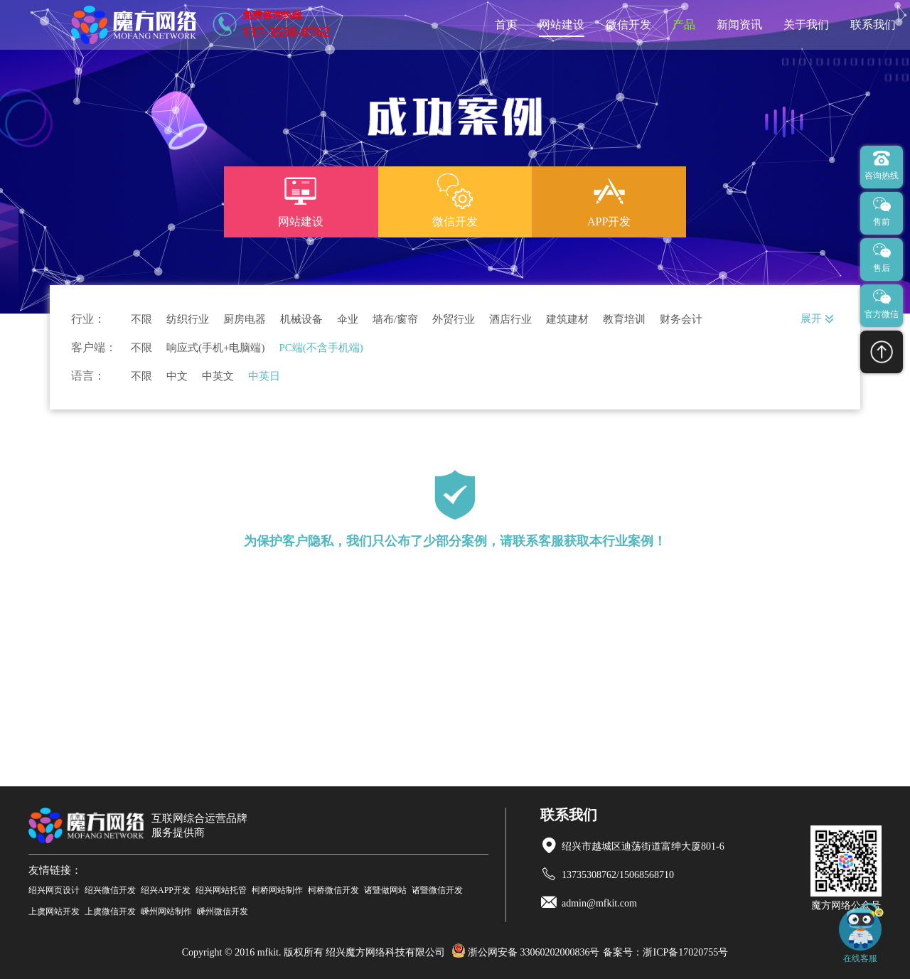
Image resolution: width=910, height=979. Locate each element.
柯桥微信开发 (333, 890)
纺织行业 (187, 319)
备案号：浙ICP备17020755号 (665, 952)
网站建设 (561, 24)
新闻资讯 (739, 24)
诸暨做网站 (385, 890)
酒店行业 (510, 319)
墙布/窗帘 (395, 319)
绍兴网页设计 (54, 890)
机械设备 (301, 319)
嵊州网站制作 (166, 911)
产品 (684, 24)
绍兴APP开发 (166, 890)
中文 (177, 376)
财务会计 (681, 319)
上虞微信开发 (110, 911)
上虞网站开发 (54, 911)
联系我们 (873, 24)
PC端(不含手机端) (321, 348)
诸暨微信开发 (437, 890)
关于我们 (806, 24)
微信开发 (628, 24)
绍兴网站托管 (221, 890)
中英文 (218, 376)
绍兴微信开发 (110, 890)
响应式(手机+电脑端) (215, 348)
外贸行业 (453, 319)
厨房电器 (244, 319)
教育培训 (624, 319)
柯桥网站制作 (277, 890)
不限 (141, 319)
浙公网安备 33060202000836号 (525, 952)
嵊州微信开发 (222, 911)
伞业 (347, 319)
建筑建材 (567, 319)
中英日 (264, 376)
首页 (506, 24)
